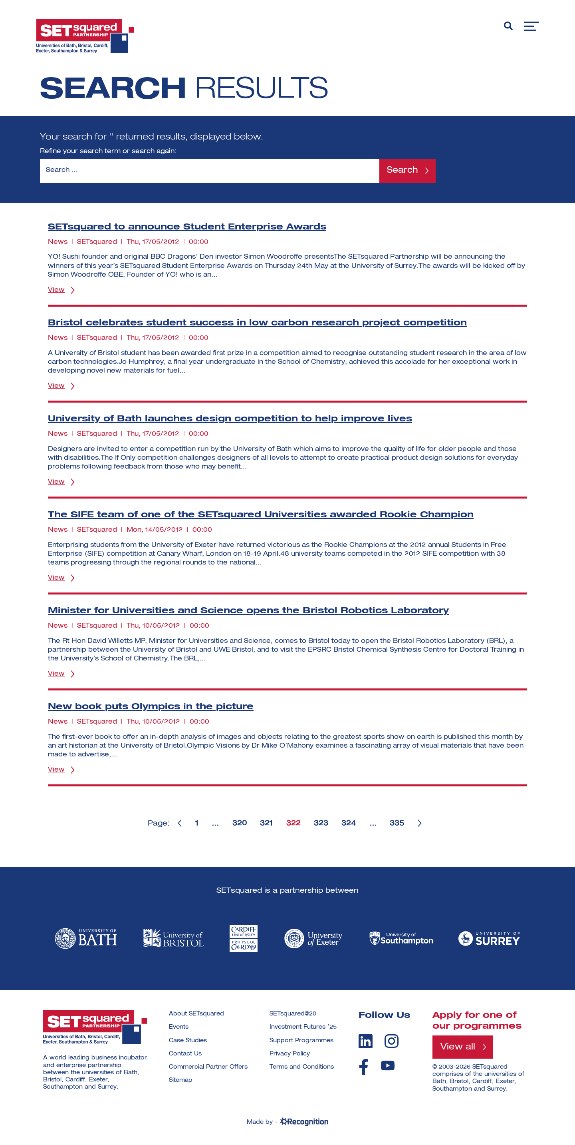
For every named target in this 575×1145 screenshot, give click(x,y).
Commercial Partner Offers (208, 1067)
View (56, 290)
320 (239, 823)
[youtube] (388, 1065)
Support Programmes (301, 1040)
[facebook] (364, 1067)
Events (178, 1027)
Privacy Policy (290, 1054)
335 (398, 823)
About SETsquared (196, 1014)
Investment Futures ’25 (303, 1027)
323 (321, 823)
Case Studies (188, 1040)
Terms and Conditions (302, 1067)
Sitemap (180, 1080)
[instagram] (392, 1041)
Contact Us (185, 1054)
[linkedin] (366, 1041)
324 (349, 823)
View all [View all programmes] (457, 1047)
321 (266, 823)
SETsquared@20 (293, 1014)
